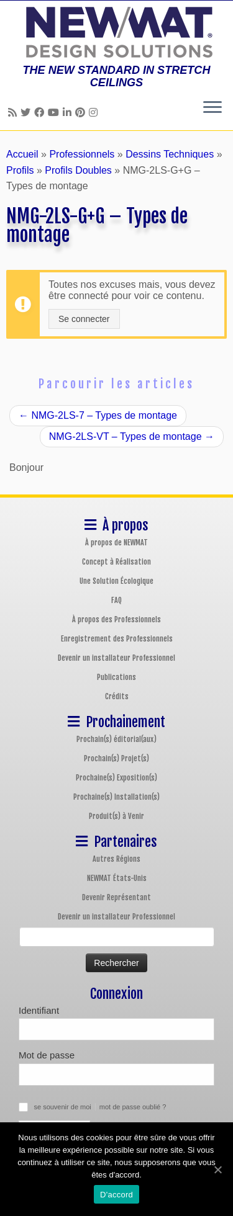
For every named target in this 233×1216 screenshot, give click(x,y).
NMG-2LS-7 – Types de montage (98, 415)
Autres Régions (116, 859)
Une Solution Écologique (116, 581)
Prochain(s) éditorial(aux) (116, 739)
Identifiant (39, 1010)
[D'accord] (217, 1169)
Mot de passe (47, 1055)
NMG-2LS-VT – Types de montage (131, 436)
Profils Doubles (78, 170)
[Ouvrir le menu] (212, 108)
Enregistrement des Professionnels (117, 638)
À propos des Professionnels (116, 619)
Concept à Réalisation (116, 561)
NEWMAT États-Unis (117, 878)
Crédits (117, 696)
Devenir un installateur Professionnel (116, 658)
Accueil (22, 154)
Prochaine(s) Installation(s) (116, 797)
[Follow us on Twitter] (27, 112)
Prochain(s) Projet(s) (116, 758)
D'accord (116, 1194)
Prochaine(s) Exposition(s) (116, 777)
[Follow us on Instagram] (95, 112)
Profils (20, 170)
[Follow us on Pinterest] (82, 112)
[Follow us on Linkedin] (69, 112)
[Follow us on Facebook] (41, 112)
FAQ (116, 600)
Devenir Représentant (116, 897)
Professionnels (81, 154)
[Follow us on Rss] (14, 112)
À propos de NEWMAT (116, 542)
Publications (116, 677)
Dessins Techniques (170, 154)
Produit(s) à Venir (116, 816)
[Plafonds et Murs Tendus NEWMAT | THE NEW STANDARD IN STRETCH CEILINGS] (116, 32)
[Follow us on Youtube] (55, 112)
